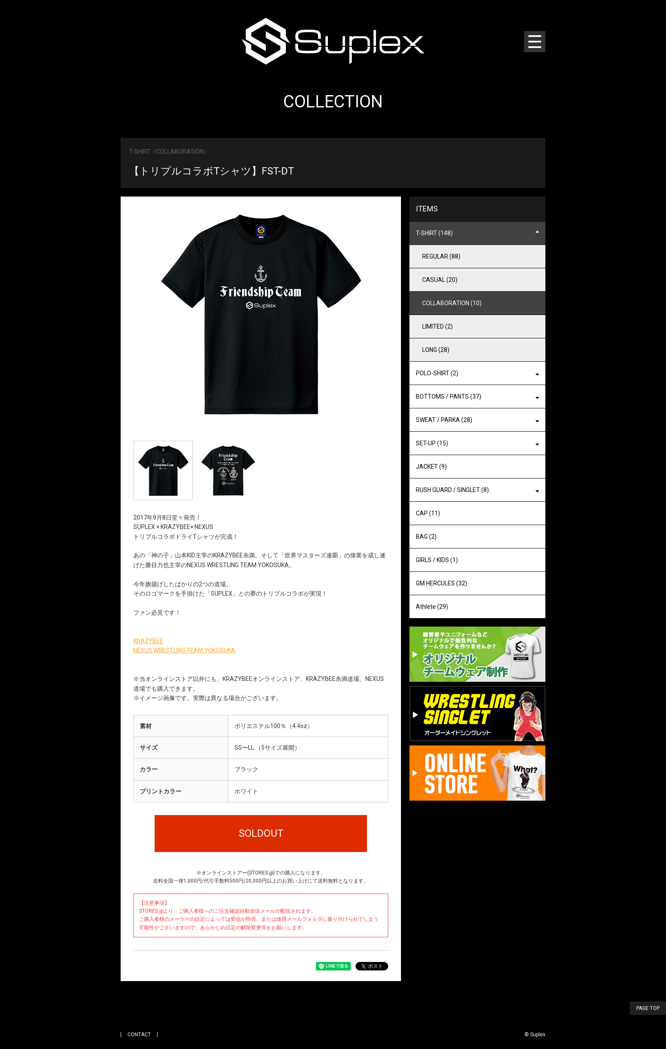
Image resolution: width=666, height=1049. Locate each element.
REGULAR (441, 256)
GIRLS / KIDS (437, 560)
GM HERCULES (441, 583)
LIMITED (437, 326)
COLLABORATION (452, 303)
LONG (435, 349)
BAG (426, 536)
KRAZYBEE (148, 641)
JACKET (431, 466)
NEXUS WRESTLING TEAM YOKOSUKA (184, 650)
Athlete (432, 606)
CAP (428, 513)
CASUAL (439, 279)
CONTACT (139, 1034)
